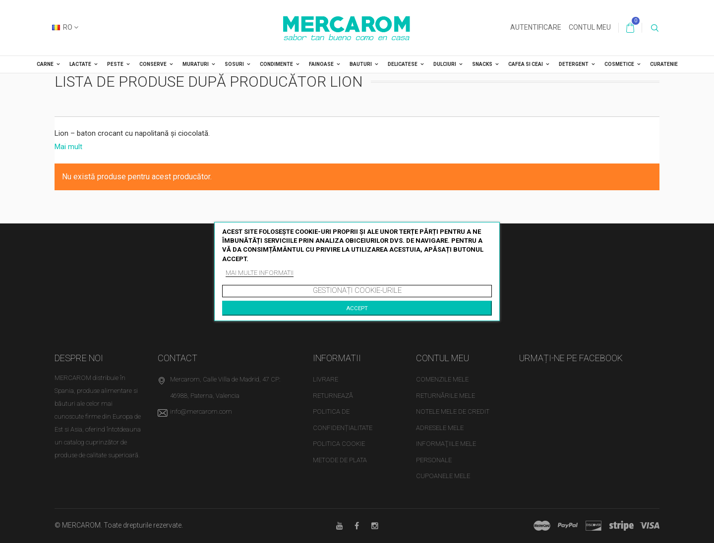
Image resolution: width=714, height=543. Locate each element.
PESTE (115, 64)
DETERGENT (574, 64)
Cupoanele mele (443, 476)
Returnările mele (445, 395)
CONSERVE (153, 64)
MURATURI (195, 64)
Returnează (333, 395)
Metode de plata (340, 460)
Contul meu (590, 27)
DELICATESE (402, 64)
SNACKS (482, 64)
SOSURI (234, 64)
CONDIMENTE (276, 64)
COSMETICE (619, 64)
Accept (357, 308)
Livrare (325, 379)
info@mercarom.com (201, 411)
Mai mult (68, 146)
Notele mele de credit (452, 411)
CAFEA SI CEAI (525, 64)
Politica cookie (339, 443)
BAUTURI (361, 64)
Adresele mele (440, 428)
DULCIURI (444, 64)
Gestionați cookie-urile (357, 290)
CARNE (45, 64)
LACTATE (80, 64)
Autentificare (535, 27)
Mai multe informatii (260, 272)
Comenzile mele (442, 379)
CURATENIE (664, 64)
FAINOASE (321, 64)
